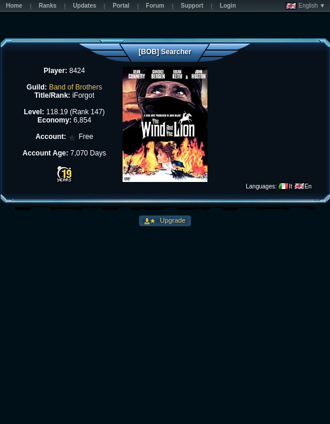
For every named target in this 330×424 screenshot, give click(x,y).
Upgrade (172, 220)
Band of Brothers (75, 87)
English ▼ (305, 5)
